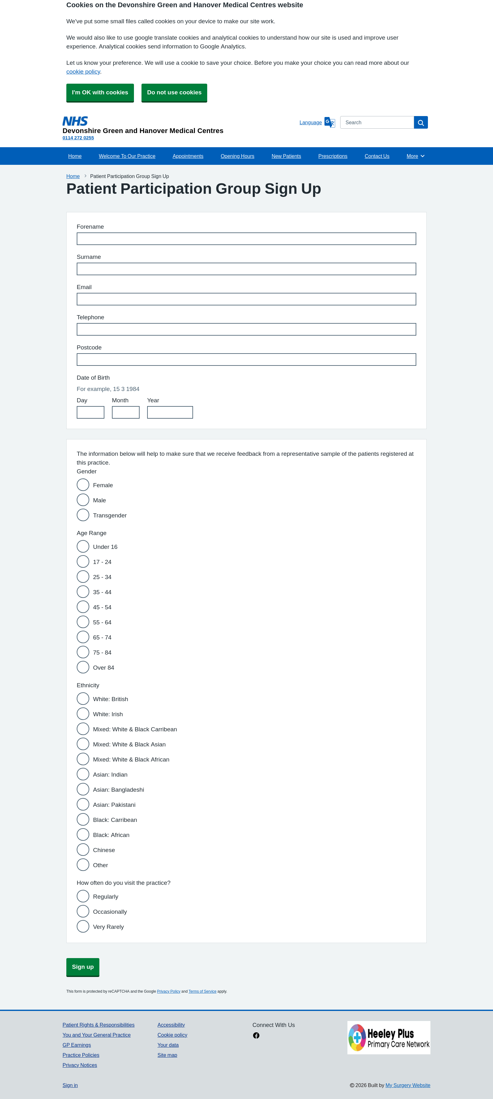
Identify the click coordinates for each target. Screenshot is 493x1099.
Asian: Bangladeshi (118, 790)
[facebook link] (256, 1036)
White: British (110, 699)
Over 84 (103, 668)
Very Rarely (108, 927)
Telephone (90, 317)
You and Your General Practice (97, 1034)
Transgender (110, 515)
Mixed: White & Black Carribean (135, 729)
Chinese (104, 850)
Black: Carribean (115, 820)
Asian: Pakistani (114, 805)
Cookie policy (172, 1034)
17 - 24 (102, 562)
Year (153, 400)
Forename (90, 227)
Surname (89, 257)
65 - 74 (102, 637)
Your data (168, 1044)
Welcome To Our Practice (127, 156)
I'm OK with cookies (100, 92)
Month (120, 400)
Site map (167, 1054)
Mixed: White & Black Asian (129, 744)
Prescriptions (333, 156)
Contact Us (377, 156)
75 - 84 (102, 652)
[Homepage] (180, 125)
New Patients (286, 156)
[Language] (317, 122)
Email (84, 287)
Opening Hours (237, 156)
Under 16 (105, 547)
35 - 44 (102, 592)
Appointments (188, 156)
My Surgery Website (407, 1085)
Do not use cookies (174, 92)
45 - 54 (102, 607)
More (416, 156)
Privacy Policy (168, 991)
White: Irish (108, 714)
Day (82, 400)
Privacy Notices (80, 1065)
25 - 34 (102, 577)
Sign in (70, 1085)
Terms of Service (203, 991)
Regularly (105, 897)
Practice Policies (81, 1054)
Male (99, 500)
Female (103, 485)
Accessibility (171, 1024)
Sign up (83, 967)
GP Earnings (77, 1044)
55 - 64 (102, 622)
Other (100, 865)
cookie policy (83, 72)
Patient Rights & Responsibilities (99, 1024)
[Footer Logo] (388, 1037)
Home (75, 156)
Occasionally (110, 912)
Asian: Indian (110, 775)
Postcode (89, 347)
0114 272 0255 (78, 137)
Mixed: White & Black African (131, 759)
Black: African (111, 835)
